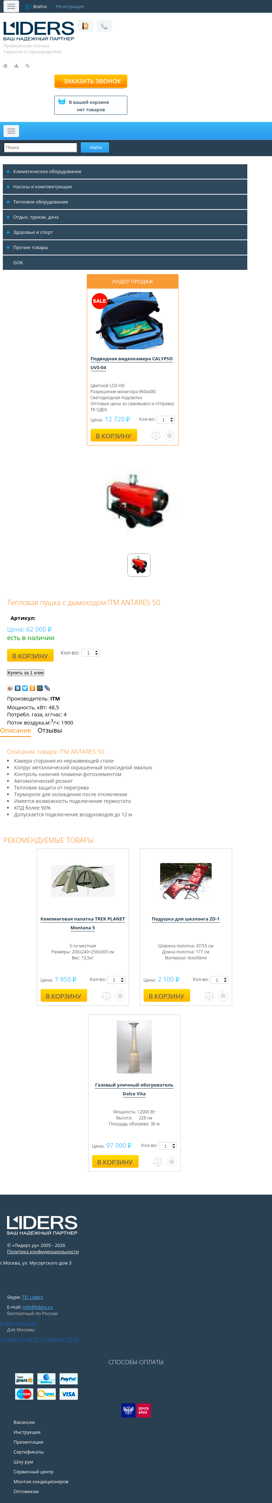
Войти (40, 6)
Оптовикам (26, 1491)
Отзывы (50, 730)
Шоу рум (23, 1461)
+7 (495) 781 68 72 (19, 1339)
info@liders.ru (38, 1307)
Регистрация (70, 6)
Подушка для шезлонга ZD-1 (186, 919)
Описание (15, 730)
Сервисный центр (34, 1471)
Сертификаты (29, 1452)
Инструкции (27, 1432)
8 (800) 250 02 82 (18, 1323)
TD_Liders (32, 1297)
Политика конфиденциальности (43, 1251)
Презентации (29, 1442)
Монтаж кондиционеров (41, 1481)
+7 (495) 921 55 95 (59, 1339)
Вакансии (24, 1422)
